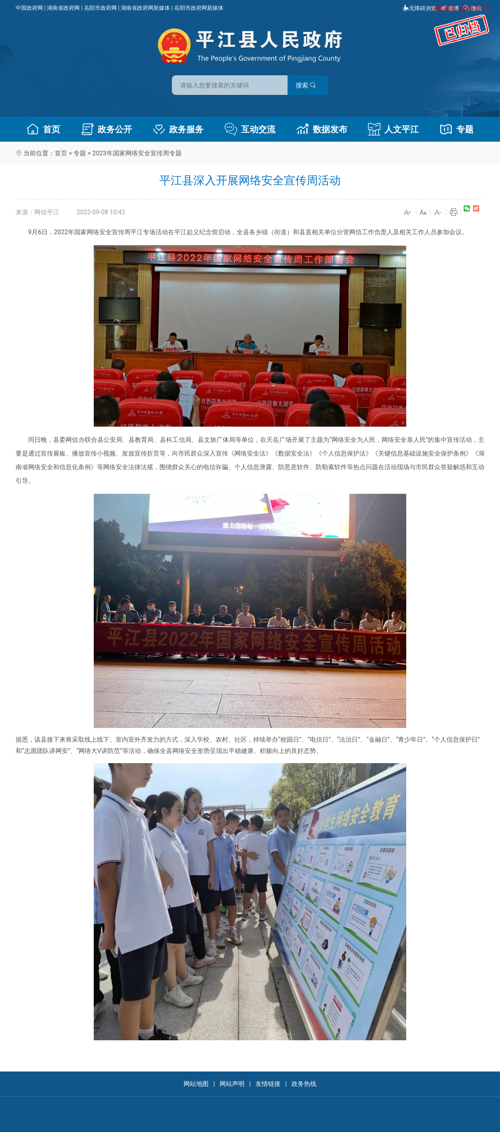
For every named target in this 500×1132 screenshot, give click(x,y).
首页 (43, 129)
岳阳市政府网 (100, 8)
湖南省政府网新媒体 (145, 8)
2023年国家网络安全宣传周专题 (137, 153)
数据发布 (321, 129)
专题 (456, 129)
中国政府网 (29, 8)
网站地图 (196, 1084)
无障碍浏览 (419, 8)
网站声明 (232, 1084)
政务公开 (106, 129)
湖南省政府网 (63, 8)
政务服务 (178, 129)
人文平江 (393, 129)
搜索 (306, 85)
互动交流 (250, 129)
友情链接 (267, 1084)
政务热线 (303, 1084)
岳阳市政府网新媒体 (198, 8)
